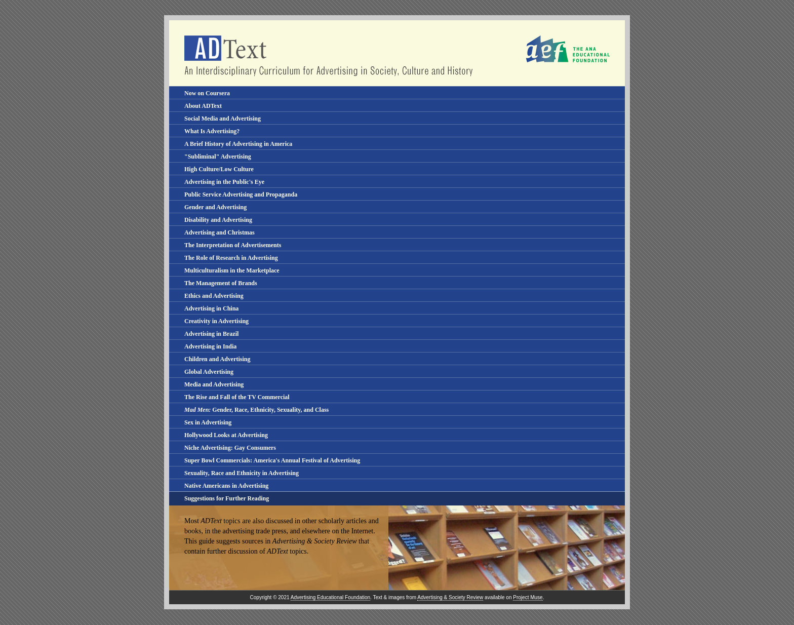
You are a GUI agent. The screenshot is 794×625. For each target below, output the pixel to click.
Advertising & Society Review (450, 597)
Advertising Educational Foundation (330, 597)
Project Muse (527, 597)
